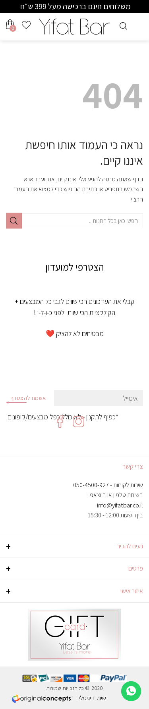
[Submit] (14, 220)
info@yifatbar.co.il (120, 505)
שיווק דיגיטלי (92, 698)
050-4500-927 (91, 485)
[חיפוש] (123, 25)
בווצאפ (98, 495)
